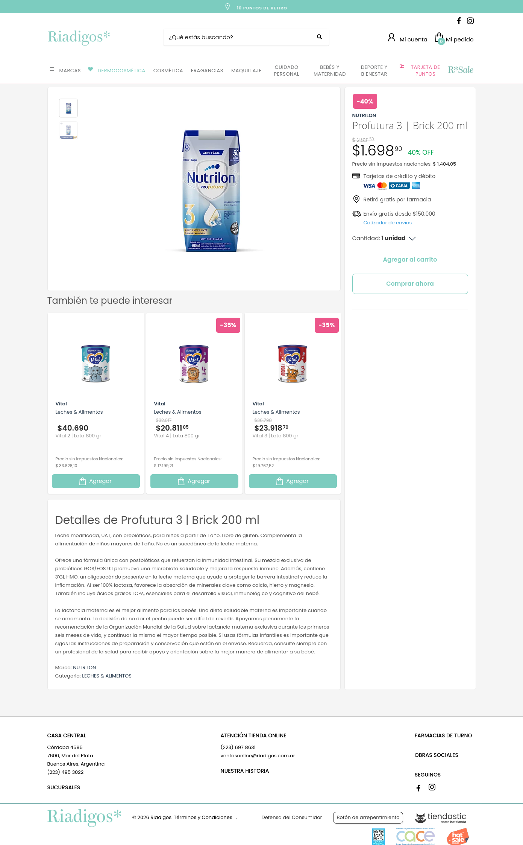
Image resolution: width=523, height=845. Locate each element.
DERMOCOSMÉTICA (122, 70)
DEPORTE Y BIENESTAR (374, 71)
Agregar (95, 481)
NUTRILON (84, 667)
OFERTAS (460, 70)
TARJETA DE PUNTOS (425, 71)
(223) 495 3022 (65, 772)
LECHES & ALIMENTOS (107, 675)
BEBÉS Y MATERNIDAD (330, 71)
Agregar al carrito (410, 259)
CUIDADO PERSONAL (286, 71)
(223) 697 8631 (238, 747)
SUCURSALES (63, 787)
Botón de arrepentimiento (368, 817)
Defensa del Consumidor (292, 817)
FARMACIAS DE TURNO (443, 735)
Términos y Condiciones (203, 817)
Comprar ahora (410, 283)
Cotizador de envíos (388, 222)
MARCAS (70, 70)
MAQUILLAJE (246, 70)
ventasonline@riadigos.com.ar (258, 755)
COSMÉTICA (168, 70)
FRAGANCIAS (207, 70)
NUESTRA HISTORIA (245, 771)
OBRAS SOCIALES (436, 755)
